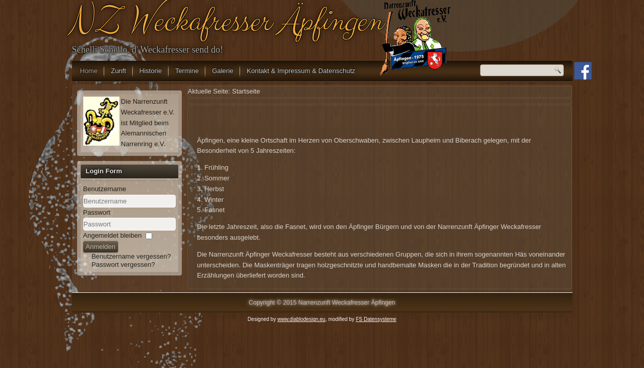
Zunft (118, 71)
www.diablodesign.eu (301, 319)
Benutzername (105, 189)
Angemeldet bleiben (112, 235)
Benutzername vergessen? (131, 256)
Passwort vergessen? (123, 264)
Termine (187, 71)
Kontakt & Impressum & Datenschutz (301, 71)
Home (89, 71)
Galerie (222, 71)
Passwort (96, 212)
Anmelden (101, 246)
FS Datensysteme (376, 319)
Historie (150, 71)
